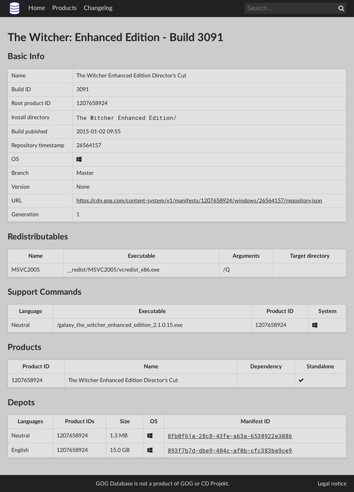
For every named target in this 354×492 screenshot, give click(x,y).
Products (64, 8)
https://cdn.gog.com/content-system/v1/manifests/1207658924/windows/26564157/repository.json (199, 201)
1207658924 (92, 103)
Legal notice (332, 483)
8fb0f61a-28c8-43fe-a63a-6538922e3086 (230, 435)
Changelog (98, 8)
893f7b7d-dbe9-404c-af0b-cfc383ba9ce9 (230, 450)
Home (36, 8)
